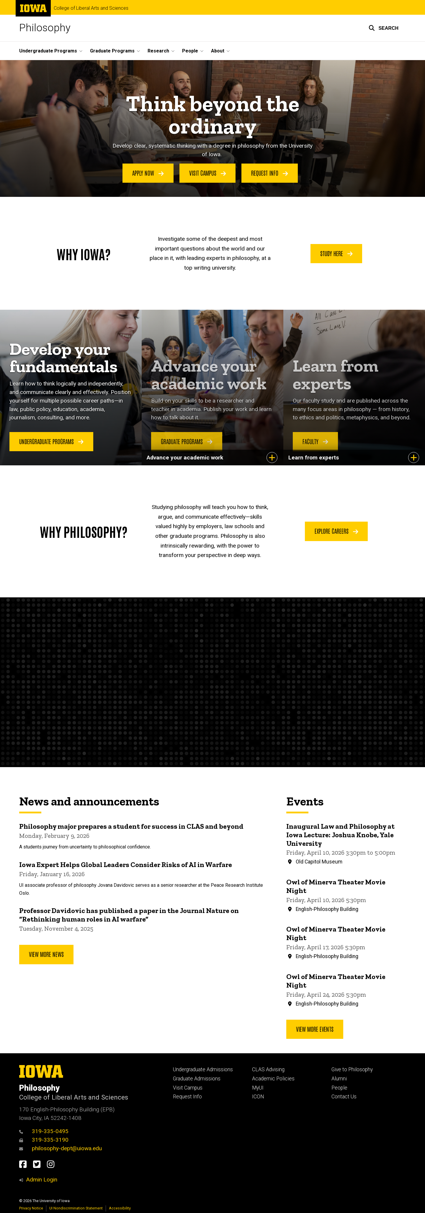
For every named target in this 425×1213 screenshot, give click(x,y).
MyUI (258, 1088)
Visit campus (207, 173)
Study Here (336, 253)
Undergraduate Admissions (203, 1069)
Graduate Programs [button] (112, 51)
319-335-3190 (43, 1139)
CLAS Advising (268, 1069)
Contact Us (344, 1097)
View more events (315, 1029)
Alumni (339, 1079)
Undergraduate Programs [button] (48, 51)
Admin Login (41, 1179)
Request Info (187, 1097)
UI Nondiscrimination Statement (76, 1208)
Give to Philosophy (352, 1069)
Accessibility (120, 1208)
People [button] (190, 51)
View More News (46, 954)
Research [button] (158, 51)
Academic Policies (273, 1079)
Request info (269, 173)
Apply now (148, 173)
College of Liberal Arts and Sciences (91, 8)
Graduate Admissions (196, 1079)
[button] (383, 28)
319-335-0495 (43, 1131)
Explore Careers (336, 531)
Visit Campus (187, 1088)
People (339, 1088)
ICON (258, 1097)
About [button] (217, 51)
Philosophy (45, 28)
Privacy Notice (31, 1208)
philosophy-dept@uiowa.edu (60, 1148)
